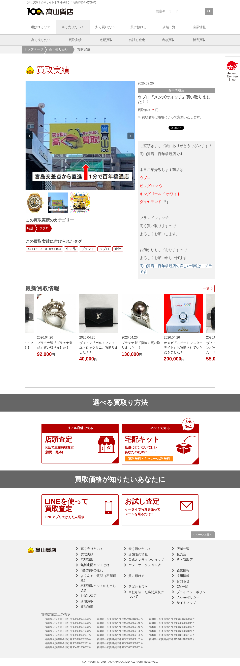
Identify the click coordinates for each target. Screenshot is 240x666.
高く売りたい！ (72, 27)
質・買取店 (185, 559)
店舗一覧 (168, 27)
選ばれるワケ (40, 27)
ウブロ (44, 228)
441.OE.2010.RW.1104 (44, 249)
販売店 (181, 554)
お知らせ (183, 581)
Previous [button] (29, 136)
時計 (30, 228)
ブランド (87, 249)
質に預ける (138, 27)
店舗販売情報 (138, 554)
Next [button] (130, 136)
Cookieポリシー (188, 597)
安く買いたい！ (106, 27)
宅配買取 (106, 40)
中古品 (71, 249)
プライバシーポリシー (193, 592)
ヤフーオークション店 (144, 565)
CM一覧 (182, 586)
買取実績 (75, 40)
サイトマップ (186, 602)
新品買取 (199, 40)
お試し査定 (137, 40)
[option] (80, 135)
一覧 (206, 288)
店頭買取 (168, 40)
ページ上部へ (202, 534)
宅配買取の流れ (92, 570)
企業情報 (199, 27)
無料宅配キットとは (95, 565)
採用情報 (183, 575)
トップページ (33, 49)
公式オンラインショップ (146, 559)
